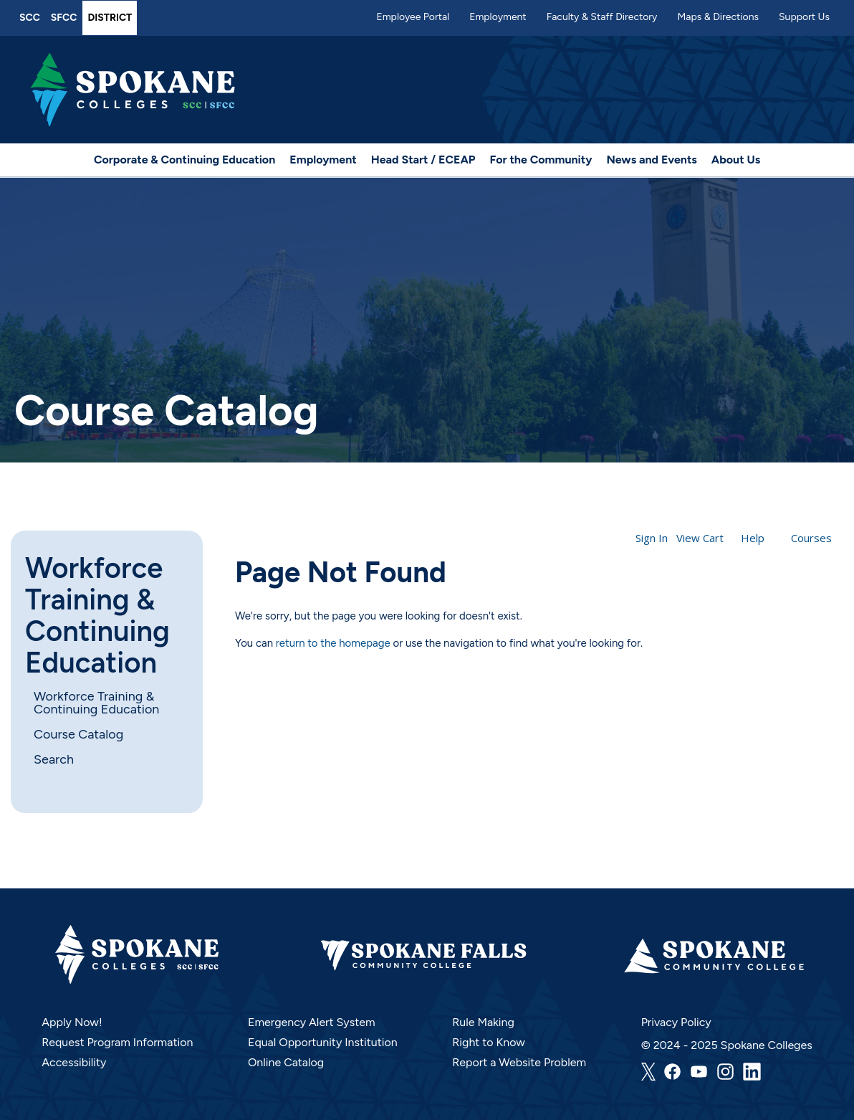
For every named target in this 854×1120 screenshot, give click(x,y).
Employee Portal (412, 17)
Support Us (804, 17)
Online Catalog (286, 1062)
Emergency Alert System (311, 1022)
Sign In (651, 538)
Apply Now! (72, 1022)
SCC (29, 17)
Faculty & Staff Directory (602, 17)
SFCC (64, 17)
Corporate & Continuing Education (184, 159)
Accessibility (74, 1062)
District (109, 17)
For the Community (541, 159)
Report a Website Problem (519, 1062)
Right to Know (488, 1042)
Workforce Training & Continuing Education (97, 615)
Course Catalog (78, 734)
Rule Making (483, 1022)
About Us (735, 159)
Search (54, 759)
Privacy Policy (676, 1022)
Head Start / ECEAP (423, 159)
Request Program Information (117, 1042)
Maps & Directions (718, 17)
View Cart (700, 538)
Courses (811, 538)
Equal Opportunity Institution (323, 1042)
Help (752, 538)
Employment (498, 17)
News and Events (651, 159)
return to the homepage (333, 643)
